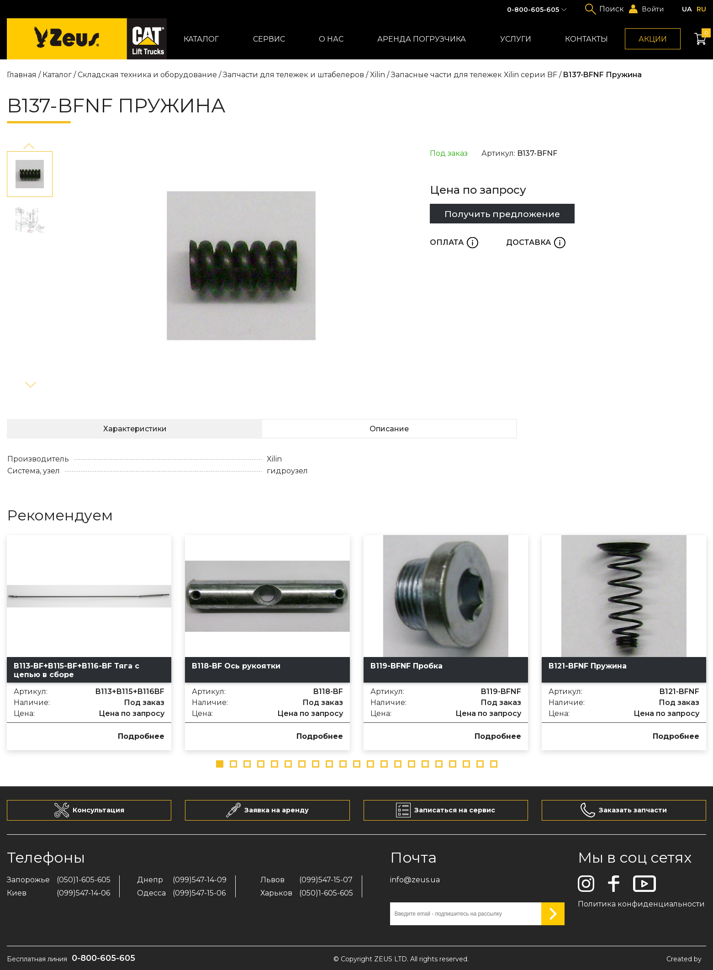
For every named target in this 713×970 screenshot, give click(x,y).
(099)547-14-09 (200, 879)
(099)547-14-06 (83, 893)
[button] (29, 147)
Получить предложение (502, 213)
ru (701, 9)
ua (687, 9)
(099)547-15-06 (199, 893)
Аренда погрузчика (421, 39)
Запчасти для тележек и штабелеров (293, 74)
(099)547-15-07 (326, 879)
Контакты (586, 39)
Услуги (515, 39)
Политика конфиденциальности (641, 904)
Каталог (201, 39)
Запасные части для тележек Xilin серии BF (474, 74)
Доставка (535, 242)
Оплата (454, 242)
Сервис (269, 39)
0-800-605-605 (533, 9)
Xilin (377, 74)
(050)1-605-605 (84, 879)
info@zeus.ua (415, 879)
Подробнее (141, 736)
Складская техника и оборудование (147, 74)
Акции (653, 39)
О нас (331, 39)
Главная (22, 74)
